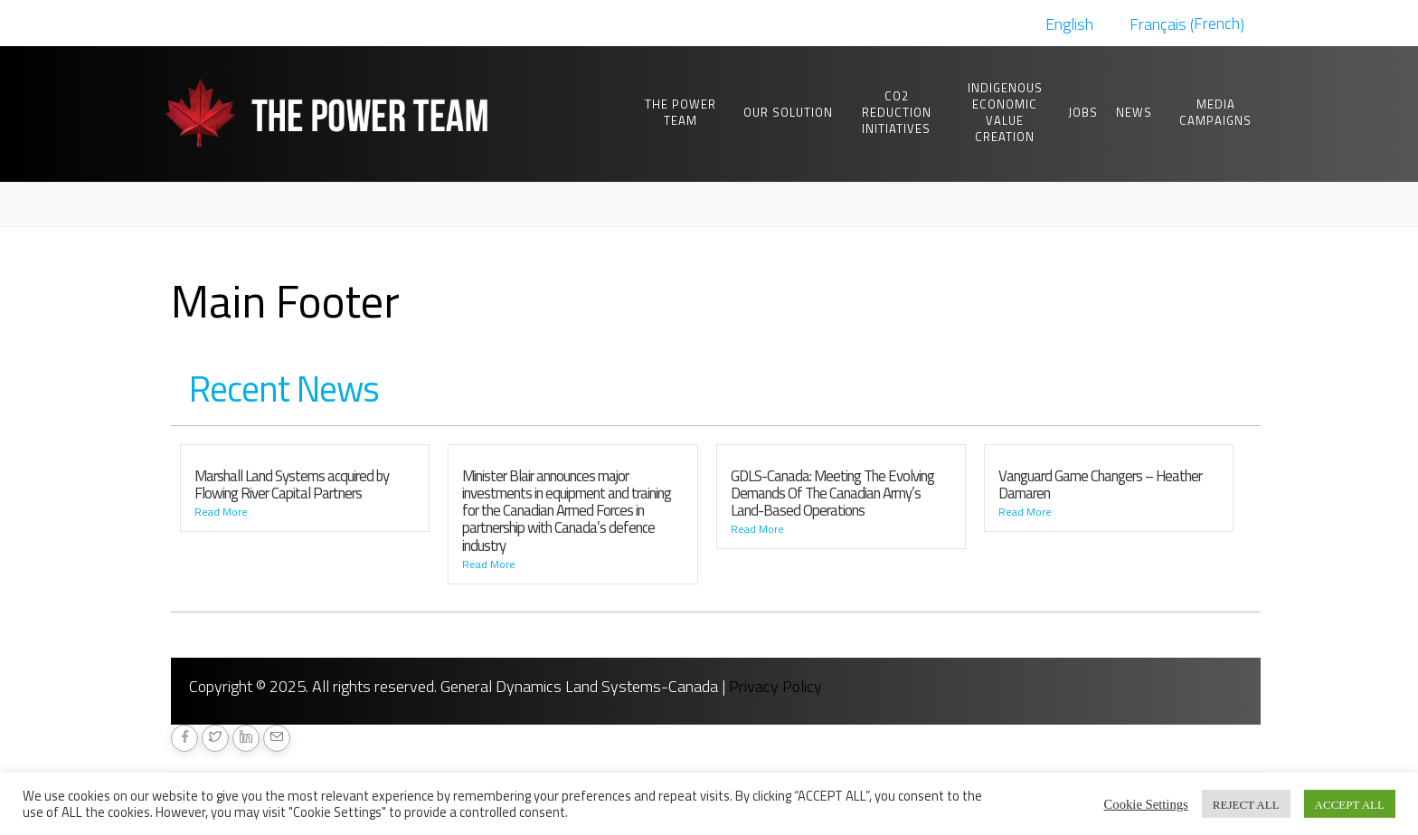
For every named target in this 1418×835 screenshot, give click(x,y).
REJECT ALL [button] (1246, 804)
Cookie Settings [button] (1146, 803)
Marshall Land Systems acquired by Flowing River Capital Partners (291, 484)
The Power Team (680, 112)
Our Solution (788, 112)
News (1134, 112)
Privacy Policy (775, 686)
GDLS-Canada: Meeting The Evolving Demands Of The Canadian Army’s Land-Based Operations (832, 493)
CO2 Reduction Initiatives (896, 112)
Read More (221, 512)
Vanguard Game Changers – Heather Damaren (1100, 484)
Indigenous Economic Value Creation (1005, 112)
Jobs (1083, 112)
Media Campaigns (1215, 112)
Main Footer (285, 300)
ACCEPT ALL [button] (1350, 804)
